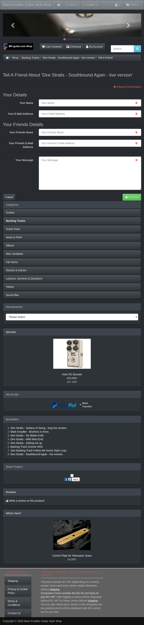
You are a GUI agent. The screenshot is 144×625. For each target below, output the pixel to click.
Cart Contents (52, 46)
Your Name (26, 102)
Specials (11, 331)
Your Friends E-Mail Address (21, 145)
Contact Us (14, 613)
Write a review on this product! (26, 500)
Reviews (11, 492)
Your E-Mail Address (20, 113)
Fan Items (12, 262)
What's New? (13, 513)
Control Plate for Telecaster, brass (72, 555)
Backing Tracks (30, 57)
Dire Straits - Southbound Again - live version (69, 57)
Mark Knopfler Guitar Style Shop (27, 5)
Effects (10, 245)
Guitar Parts (13, 229)
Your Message (24, 160)
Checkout (73, 46)
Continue (132, 197)
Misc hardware (14, 253)
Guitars (10, 212)
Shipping (13, 580)
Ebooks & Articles (16, 270)
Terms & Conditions (14, 603)
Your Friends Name (21, 132)
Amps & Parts (14, 237)
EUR (72, 5)
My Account (94, 46)
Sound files (12, 295)
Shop (15, 57)
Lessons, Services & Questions (24, 278)
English (91, 5)
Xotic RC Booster (72, 374)
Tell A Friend (105, 57)
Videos (10, 286)
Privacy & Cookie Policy (18, 591)
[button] (13, 25)
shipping (54, 589)
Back (9, 197)
